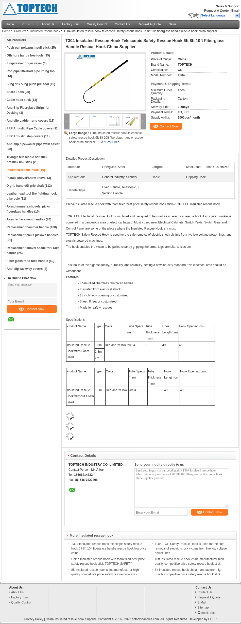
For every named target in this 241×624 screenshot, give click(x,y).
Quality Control (97, 24)
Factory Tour (70, 24)
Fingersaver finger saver (24, 63)
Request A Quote (216, 10)
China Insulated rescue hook (65, 619)
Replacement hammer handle (28, 227)
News (172, 24)
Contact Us (122, 24)
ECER (212, 619)
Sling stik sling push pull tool (28, 84)
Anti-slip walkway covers (25, 269)
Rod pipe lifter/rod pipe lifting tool (31, 71)
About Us (48, 24)
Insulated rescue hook (45, 31)
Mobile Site (206, 613)
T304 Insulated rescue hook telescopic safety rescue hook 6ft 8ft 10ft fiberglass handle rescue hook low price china (108, 548)
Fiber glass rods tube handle (27, 261)
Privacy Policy (33, 619)
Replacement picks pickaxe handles (33, 235)
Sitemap (203, 607)
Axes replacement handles (26, 219)
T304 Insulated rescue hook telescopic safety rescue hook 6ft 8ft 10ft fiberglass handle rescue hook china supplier (106, 137)
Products (28, 24)
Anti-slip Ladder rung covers (27, 120)
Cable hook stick (19, 100)
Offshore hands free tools (25, 55)
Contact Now (31, 309)
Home (10, 24)
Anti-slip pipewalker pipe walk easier (33, 144)
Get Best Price (109, 142)
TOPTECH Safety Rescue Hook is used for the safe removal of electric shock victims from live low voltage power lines (191, 548)
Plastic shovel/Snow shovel (26, 178)
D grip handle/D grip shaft (25, 185)
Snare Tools (15, 92)
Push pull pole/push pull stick (28, 47)
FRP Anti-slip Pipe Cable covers (30, 128)
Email (235, 10)
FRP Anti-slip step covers (25, 136)
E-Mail (201, 602)
